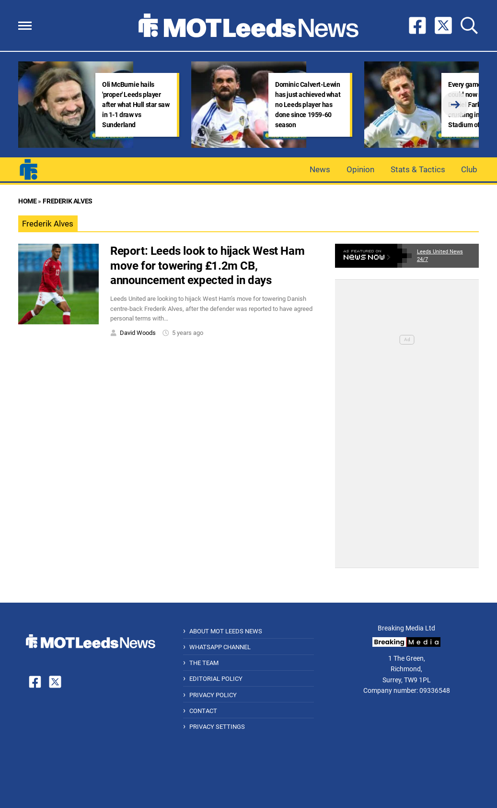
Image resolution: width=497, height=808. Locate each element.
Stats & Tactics (418, 169)
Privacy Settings (217, 726)
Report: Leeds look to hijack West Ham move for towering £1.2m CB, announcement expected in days (207, 265)
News (320, 169)
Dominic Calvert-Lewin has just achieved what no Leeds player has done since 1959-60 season (307, 105)
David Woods (138, 333)
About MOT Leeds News (225, 631)
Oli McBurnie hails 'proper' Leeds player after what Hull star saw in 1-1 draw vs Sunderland (135, 105)
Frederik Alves (67, 201)
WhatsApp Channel (220, 647)
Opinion (360, 169)
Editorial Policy (216, 678)
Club (469, 169)
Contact (203, 710)
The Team (204, 662)
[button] (25, 26)
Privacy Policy (213, 695)
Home (27, 201)
